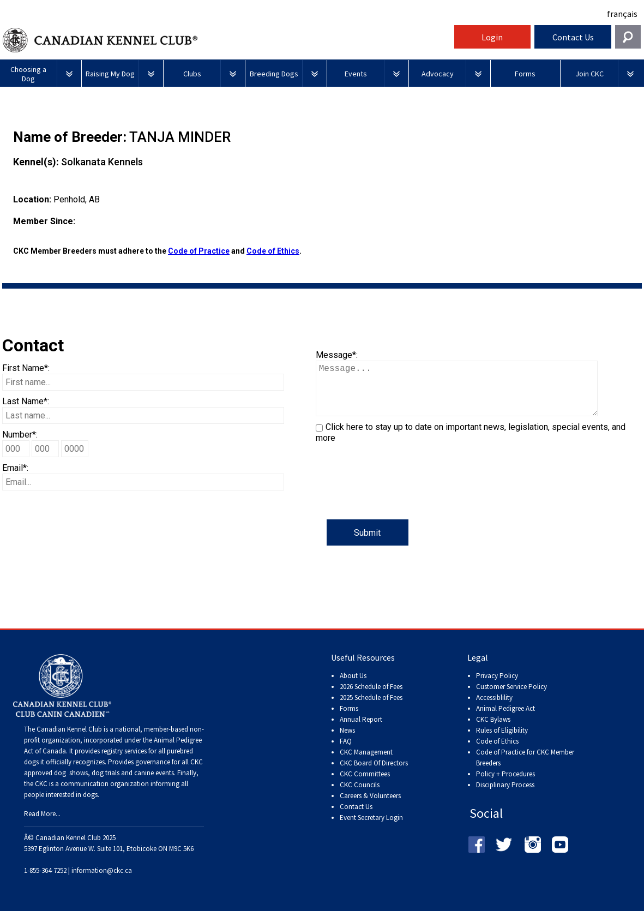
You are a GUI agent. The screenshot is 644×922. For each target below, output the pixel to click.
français (622, 13)
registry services (123, 762)
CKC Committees (365, 784)
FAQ (346, 752)
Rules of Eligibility (502, 741)
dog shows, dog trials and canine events (114, 783)
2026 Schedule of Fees (371, 697)
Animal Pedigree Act (505, 719)
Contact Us (573, 37)
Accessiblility (494, 708)
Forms (349, 719)
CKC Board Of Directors (374, 774)
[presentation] (399, 498)
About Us (353, 686)
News (347, 741)
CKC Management (366, 763)
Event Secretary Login (371, 828)
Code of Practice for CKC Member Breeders (525, 768)
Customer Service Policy (511, 697)
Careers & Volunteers (370, 806)
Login (492, 37)
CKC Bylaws (493, 730)
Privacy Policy (497, 686)
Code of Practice (199, 251)
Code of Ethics (272, 251)
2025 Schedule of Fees (371, 708)
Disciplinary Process (505, 795)
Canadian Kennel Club (227, 40)
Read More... (42, 824)
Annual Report (361, 730)
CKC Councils (360, 795)
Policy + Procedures (505, 784)
